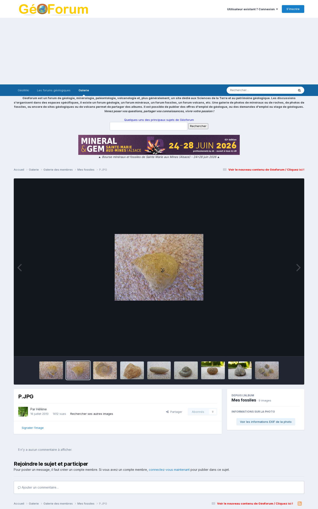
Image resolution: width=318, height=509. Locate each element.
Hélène (41, 409)
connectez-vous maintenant (169, 469)
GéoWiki (23, 90)
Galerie (84, 92)
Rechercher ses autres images (91, 413)
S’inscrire (293, 9)
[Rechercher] (248, 90)
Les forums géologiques (54, 90)
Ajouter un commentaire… (38, 487)
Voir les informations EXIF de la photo (266, 421)
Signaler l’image (33, 427)
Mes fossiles (244, 400)
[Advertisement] (159, 51)
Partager (174, 411)
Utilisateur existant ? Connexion (252, 9)
